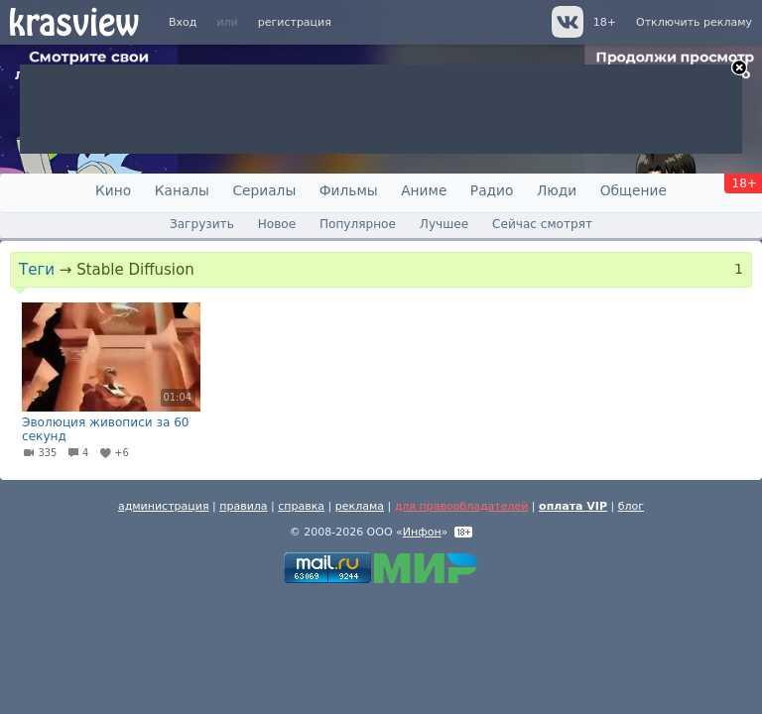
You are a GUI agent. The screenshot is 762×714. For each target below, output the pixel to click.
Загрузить (202, 224)
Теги (37, 270)
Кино (113, 190)
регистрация (294, 22)
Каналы (182, 190)
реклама (359, 506)
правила (243, 506)
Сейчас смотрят (542, 224)
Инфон (422, 532)
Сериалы (264, 190)
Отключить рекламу (694, 22)
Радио (492, 190)
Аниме (423, 190)
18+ (604, 22)
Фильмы (348, 190)
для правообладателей (462, 506)
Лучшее (444, 224)
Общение (633, 190)
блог (631, 506)
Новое (277, 224)
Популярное (357, 224)
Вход (182, 22)
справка (301, 506)
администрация (163, 506)
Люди (556, 190)
